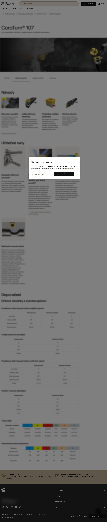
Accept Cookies (64, 174)
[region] (54, 168)
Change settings (38, 174)
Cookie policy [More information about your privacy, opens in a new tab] (69, 169)
